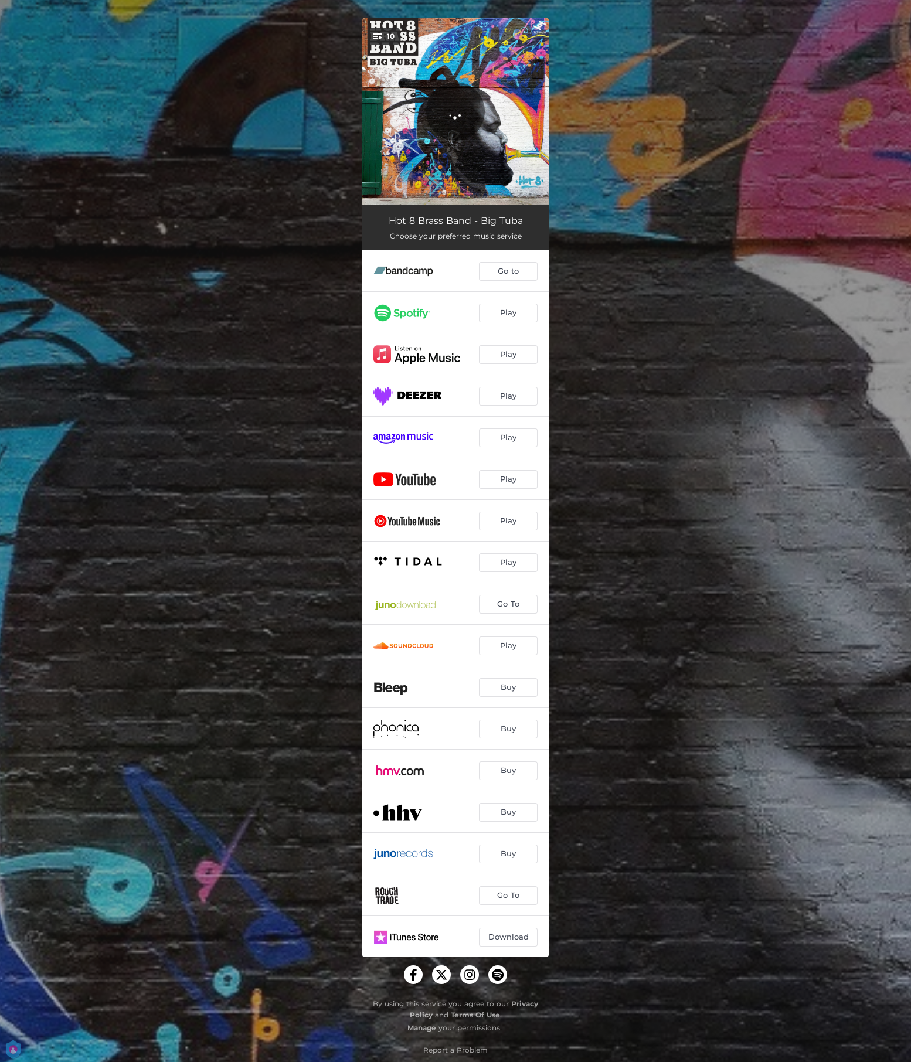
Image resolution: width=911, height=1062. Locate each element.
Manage (421, 1027)
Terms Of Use (475, 1014)
